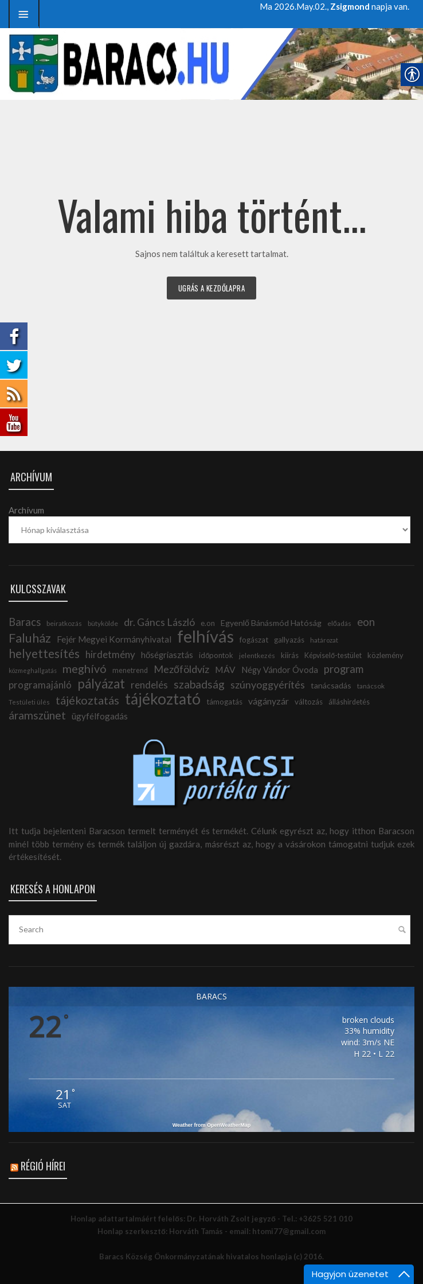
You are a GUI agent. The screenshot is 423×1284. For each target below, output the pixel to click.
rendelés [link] (149, 685)
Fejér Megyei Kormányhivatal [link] (114, 639)
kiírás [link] (290, 655)
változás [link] (309, 701)
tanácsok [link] (371, 686)
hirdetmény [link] (110, 654)
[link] (24, 14)
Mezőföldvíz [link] (181, 669)
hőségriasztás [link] (167, 655)
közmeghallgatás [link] (33, 670)
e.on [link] (208, 623)
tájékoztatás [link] (87, 700)
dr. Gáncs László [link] (159, 622)
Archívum (26, 510)
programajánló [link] (40, 685)
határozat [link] (324, 640)
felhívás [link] (205, 636)
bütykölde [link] (103, 623)
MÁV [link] (225, 669)
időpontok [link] (216, 655)
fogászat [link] (254, 639)
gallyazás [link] (289, 639)
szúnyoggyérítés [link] (267, 684)
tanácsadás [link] (331, 685)
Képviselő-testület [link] (333, 655)
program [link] (343, 669)
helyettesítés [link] (44, 653)
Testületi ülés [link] (29, 702)
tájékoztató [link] (163, 699)
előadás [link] (339, 623)
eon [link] (366, 622)
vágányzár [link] (268, 700)
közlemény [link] (385, 655)
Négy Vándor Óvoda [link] (279, 670)
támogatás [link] (224, 701)
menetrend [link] (130, 670)
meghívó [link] (84, 668)
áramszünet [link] (37, 715)
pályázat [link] (101, 683)
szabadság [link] (199, 684)
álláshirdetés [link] (349, 702)
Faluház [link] (30, 638)
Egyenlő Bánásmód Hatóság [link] (271, 623)
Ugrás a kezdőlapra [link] (211, 288)
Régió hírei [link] (43, 1165)
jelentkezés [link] (257, 655)
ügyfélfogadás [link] (100, 716)
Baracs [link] (25, 622)
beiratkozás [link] (64, 623)
